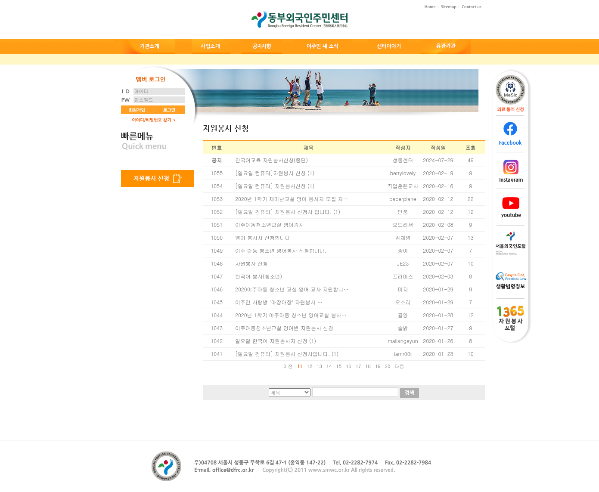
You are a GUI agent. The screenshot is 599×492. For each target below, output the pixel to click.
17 (358, 366)
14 (329, 366)
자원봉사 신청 (251, 263)
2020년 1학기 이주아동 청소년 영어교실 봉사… (290, 315)
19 (378, 366)
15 (338, 366)
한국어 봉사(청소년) (258, 276)
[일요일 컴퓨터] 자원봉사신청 (270, 185)
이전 (288, 366)
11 (300, 366)
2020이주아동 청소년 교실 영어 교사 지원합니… (292, 289)
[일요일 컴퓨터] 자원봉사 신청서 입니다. (283, 211)
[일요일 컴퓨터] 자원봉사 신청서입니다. (282, 353)
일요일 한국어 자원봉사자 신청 (271, 340)
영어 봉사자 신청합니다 (262, 237)
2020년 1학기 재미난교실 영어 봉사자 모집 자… (291, 198)
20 (388, 366)
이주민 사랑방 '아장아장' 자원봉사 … (279, 302)
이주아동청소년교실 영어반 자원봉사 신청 (284, 327)
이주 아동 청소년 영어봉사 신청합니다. (280, 250)
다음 (399, 366)
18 (368, 366)
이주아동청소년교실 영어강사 (269, 224)
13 (319, 366)
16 (348, 366)
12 (309, 366)
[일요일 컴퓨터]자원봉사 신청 (270, 172)
